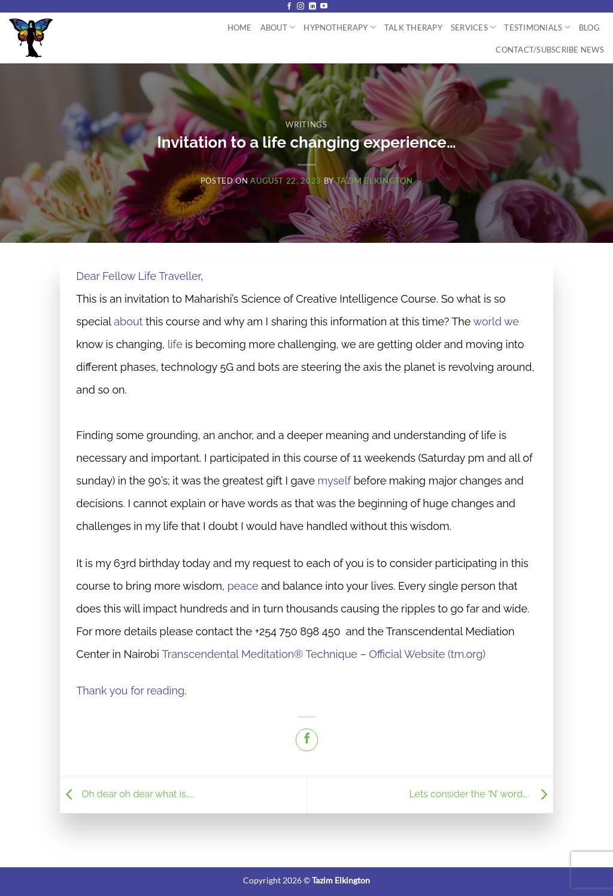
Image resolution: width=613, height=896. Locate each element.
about (128, 321)
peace (243, 586)
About (278, 27)
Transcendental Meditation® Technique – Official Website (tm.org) (323, 654)
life (175, 344)
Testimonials (537, 27)
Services (473, 27)
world (488, 321)
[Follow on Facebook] (289, 6)
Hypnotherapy (340, 27)
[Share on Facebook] (307, 740)
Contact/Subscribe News (550, 49)
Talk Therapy (413, 27)
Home (239, 27)
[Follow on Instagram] (300, 6)
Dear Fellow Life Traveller (138, 276)
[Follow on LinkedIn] (312, 6)
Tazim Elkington (374, 180)
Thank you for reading (130, 690)
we (511, 321)
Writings (306, 124)
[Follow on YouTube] (323, 6)
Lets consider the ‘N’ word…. (481, 794)
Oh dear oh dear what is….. (128, 794)
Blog (589, 27)
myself (334, 480)
